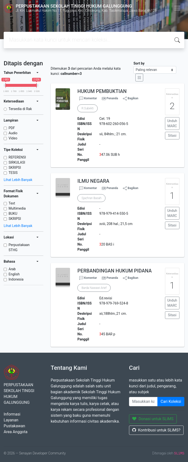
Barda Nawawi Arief (94, 288)
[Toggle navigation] (177, 8)
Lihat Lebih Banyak (18, 180)
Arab (12, 269)
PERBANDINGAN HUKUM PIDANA (114, 271)
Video (13, 138)
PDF (12, 128)
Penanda (112, 98)
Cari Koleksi (171, 401)
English (14, 274)
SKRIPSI (15, 167)
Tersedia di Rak (20, 109)
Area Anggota (15, 431)
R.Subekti (88, 108)
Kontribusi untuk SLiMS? (156, 430)
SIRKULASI (17, 162)
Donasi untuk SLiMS (153, 419)
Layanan (11, 420)
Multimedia (17, 208)
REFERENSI (17, 157)
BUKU (13, 213)
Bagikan (130, 99)
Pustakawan (14, 426)
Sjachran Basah (91, 198)
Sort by (138, 63)
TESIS (13, 173)
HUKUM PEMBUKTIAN (102, 91)
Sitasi (172, 135)
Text (12, 203)
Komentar (88, 99)
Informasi (12, 414)
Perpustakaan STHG (19, 247)
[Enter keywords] (143, 401)
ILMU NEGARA (93, 181)
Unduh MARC (172, 123)
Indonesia (16, 279)
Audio (13, 133)
